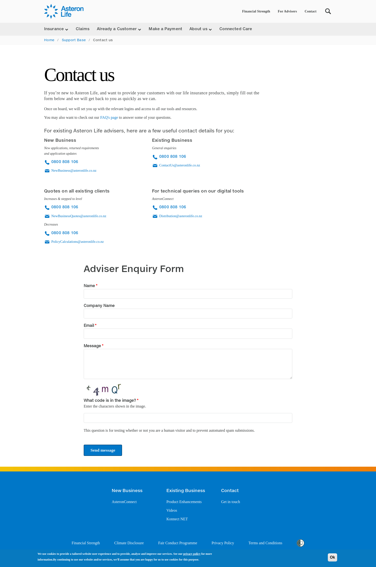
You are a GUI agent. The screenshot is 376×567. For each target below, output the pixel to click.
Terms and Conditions (265, 543)
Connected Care (235, 29)
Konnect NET (177, 519)
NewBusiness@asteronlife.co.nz (73, 170)
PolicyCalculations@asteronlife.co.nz (77, 242)
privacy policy (191, 554)
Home (49, 40)
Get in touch (230, 502)
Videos (171, 510)
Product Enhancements (184, 502)
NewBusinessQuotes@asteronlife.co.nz (78, 216)
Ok (332, 557)
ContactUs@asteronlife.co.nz (179, 165)
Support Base (74, 40)
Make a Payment (165, 29)
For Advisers (287, 11)
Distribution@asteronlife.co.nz (180, 216)
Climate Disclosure (129, 543)
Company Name (99, 306)
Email (89, 326)
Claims (83, 29)
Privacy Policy (223, 543)
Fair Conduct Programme (177, 543)
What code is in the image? (110, 401)
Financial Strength (256, 11)
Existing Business (185, 491)
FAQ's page (109, 117)
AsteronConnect (124, 502)
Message (92, 346)
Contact (311, 11)
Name (89, 286)
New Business (127, 491)
